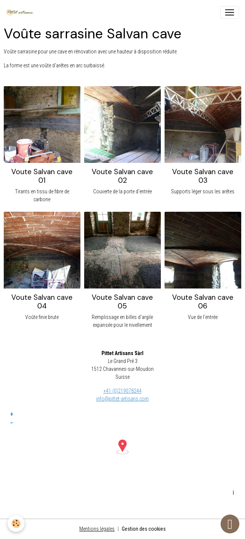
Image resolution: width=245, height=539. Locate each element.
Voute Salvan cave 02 (122, 176)
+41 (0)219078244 (122, 391)
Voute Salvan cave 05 (122, 302)
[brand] (21, 12)
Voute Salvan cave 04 (42, 302)
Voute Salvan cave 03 (202, 176)
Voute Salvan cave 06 (202, 302)
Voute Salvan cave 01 (42, 176)
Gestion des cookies (144, 529)
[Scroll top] (230, 524)
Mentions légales (97, 529)
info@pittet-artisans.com (122, 399)
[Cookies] (16, 523)
